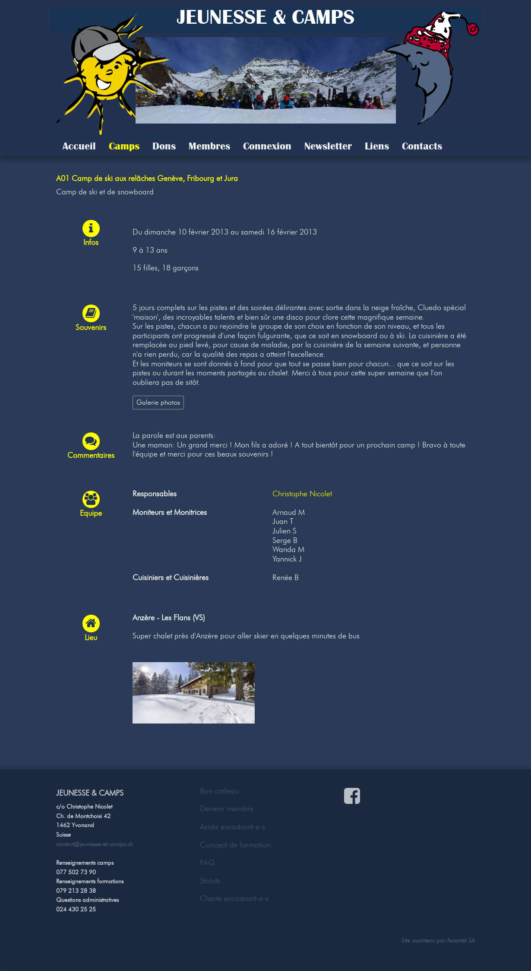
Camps (124, 146)
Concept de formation (235, 845)
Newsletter (328, 146)
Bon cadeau (219, 791)
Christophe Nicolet (302, 493)
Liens (377, 146)
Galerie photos (158, 402)
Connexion (267, 146)
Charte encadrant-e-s (234, 898)
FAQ (207, 862)
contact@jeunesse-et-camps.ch (94, 844)
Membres (209, 146)
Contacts (422, 146)
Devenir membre (227, 808)
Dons (164, 146)
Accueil (79, 146)
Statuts (210, 880)
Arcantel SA (461, 940)
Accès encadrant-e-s (232, 826)
